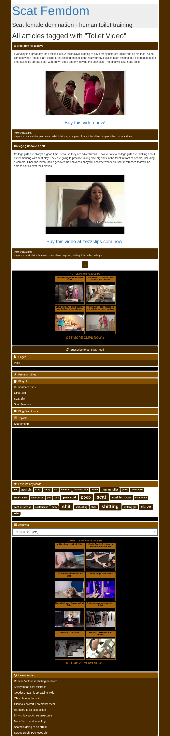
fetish (95, 489)
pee (49, 497)
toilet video (94, 136)
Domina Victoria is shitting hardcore (35, 681)
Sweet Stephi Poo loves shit (31, 732)
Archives (21, 524)
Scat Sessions (23, 404)
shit (33, 255)
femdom (65, 489)
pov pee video (108, 136)
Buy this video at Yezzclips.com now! (85, 241)
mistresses (41, 255)
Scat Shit (19, 398)
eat (69, 255)
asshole (26, 489)
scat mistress (22, 507)
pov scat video (124, 136)
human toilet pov (34, 136)
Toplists (20, 418)
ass (15, 489)
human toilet (50, 136)
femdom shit (81, 489)
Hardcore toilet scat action (30, 709)
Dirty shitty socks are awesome (33, 715)
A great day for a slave (28, 45)
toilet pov (62, 136)
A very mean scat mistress (30, 686)
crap (64, 255)
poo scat (69, 497)
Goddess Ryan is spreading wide (34, 692)
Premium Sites (25, 374)
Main (17, 362)
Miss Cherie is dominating (30, 721)
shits (93, 507)
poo (57, 497)
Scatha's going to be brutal (30, 727)
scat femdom (121, 497)
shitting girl (130, 507)
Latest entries (24, 675)
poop (51, 255)
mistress (20, 497)
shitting (76, 255)
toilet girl (98, 255)
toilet (16, 513)
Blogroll (20, 381)
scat (28, 255)
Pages (20, 357)
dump (47, 489)
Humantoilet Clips (25, 387)
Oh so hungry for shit (27, 698)
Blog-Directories (26, 411)
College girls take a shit (29, 146)
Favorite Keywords (27, 484)
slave (58, 255)
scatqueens (41, 507)
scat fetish (141, 497)
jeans (125, 489)
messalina (137, 489)
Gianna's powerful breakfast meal (34, 704)
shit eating (81, 507)
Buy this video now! (85, 122)
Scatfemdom (22, 423)
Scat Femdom (50, 11)
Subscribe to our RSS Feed (85, 349)
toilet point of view (78, 136)
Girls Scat (20, 392)
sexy (54, 507)
